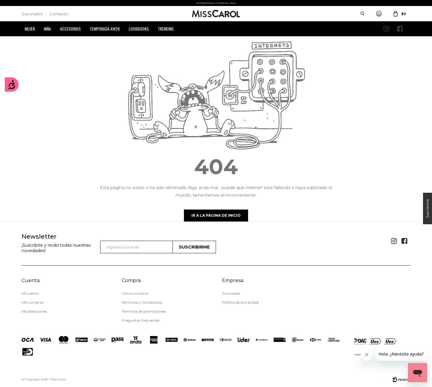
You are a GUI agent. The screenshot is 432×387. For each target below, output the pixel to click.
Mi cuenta (30, 293)
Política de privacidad (240, 302)
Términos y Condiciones (142, 302)
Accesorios (70, 28)
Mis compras (33, 302)
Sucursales (32, 13)
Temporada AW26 (105, 28)
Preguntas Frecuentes (141, 320)
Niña (47, 28)
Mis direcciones (34, 311)
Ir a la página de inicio (216, 215)
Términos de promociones (144, 311)
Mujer (30, 28)
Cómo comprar (135, 293)
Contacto (59, 13)
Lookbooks (139, 28)
